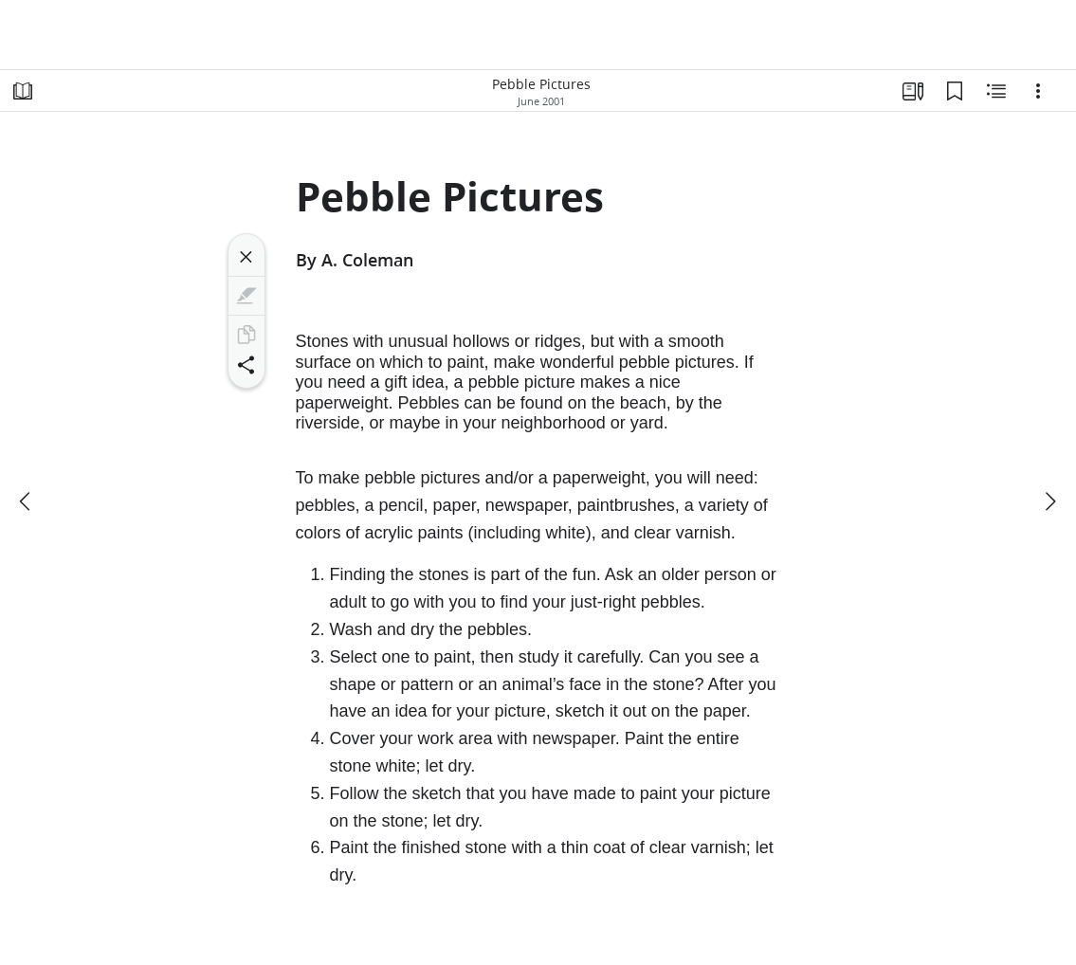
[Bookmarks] (955, 91)
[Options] (1038, 91)
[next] (1049, 501)
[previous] (27, 501)
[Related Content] (996, 91)
